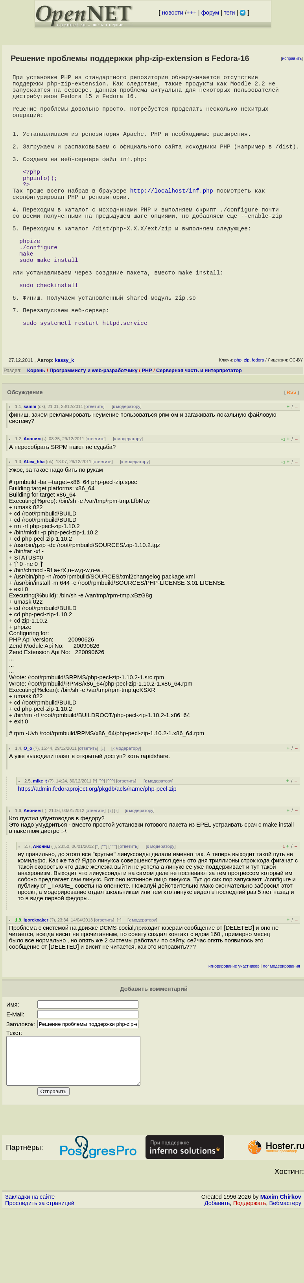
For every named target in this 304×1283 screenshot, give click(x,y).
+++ (191, 12)
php (237, 423)
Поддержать (249, 1275)
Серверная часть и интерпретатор (199, 433)
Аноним (32, 501)
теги (229, 12)
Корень (36, 433)
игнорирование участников (234, 1029)
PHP (147, 433)
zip (246, 423)
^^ (101, 844)
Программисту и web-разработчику (94, 433)
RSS (291, 455)
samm (30, 469)
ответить (94, 469)
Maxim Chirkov (280, 1269)
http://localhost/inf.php (171, 220)
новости (172, 12)
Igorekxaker (36, 983)
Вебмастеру (285, 1275)
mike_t (40, 844)
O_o (28, 811)
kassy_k (64, 423)
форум (210, 12)
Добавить (217, 1275)
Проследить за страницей (39, 1275)
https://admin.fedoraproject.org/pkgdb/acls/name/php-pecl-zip (97, 852)
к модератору (126, 469)
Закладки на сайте (30, 1269)
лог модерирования (281, 1029)
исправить (292, 58)
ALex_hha (34, 524)
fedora (258, 423)
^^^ (110, 844)
